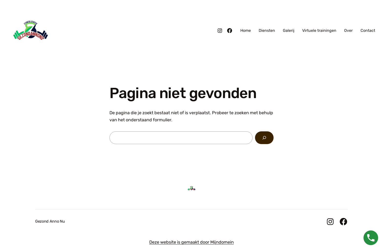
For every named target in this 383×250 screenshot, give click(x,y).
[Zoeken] (264, 137)
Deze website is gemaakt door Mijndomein (191, 242)
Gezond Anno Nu (50, 221)
